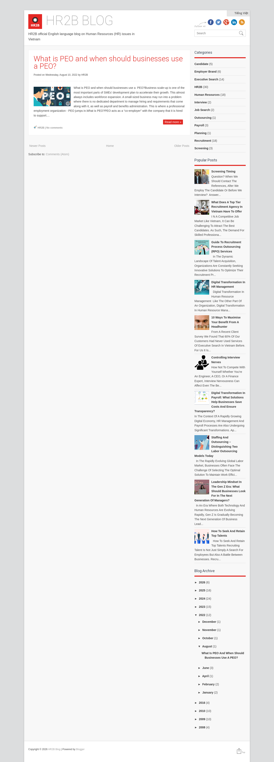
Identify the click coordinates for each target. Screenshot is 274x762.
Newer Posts (37, 145)
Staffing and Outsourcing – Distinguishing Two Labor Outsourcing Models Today (216, 446)
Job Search (202, 110)
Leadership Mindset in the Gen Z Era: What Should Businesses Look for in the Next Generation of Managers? (219, 491)
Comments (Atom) (57, 154)
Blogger (80, 749)
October (208, 638)
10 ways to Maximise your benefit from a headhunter (226, 322)
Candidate (201, 64)
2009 (202, 719)
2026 (202, 582)
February (208, 684)
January (208, 692)
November (209, 630)
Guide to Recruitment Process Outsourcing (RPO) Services (226, 247)
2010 (202, 711)
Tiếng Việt (241, 13)
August (207, 646)
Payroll (199, 125)
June (206, 668)
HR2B (41, 127)
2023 (202, 606)
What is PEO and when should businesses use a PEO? (108, 63)
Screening (201, 148)
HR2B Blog (79, 20)
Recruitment (202, 140)
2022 (202, 615)
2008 (202, 727)
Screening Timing (223, 171)
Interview (200, 102)
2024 (202, 598)
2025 (202, 590)
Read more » (173, 122)
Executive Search (206, 79)
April (206, 676)
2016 (202, 702)
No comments (54, 127)
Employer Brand (205, 71)
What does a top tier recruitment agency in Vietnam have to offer (227, 207)
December (209, 621)
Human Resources (207, 94)
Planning (200, 133)
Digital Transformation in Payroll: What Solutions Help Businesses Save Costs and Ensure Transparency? (219, 402)
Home (110, 145)
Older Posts (181, 145)
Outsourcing (202, 117)
